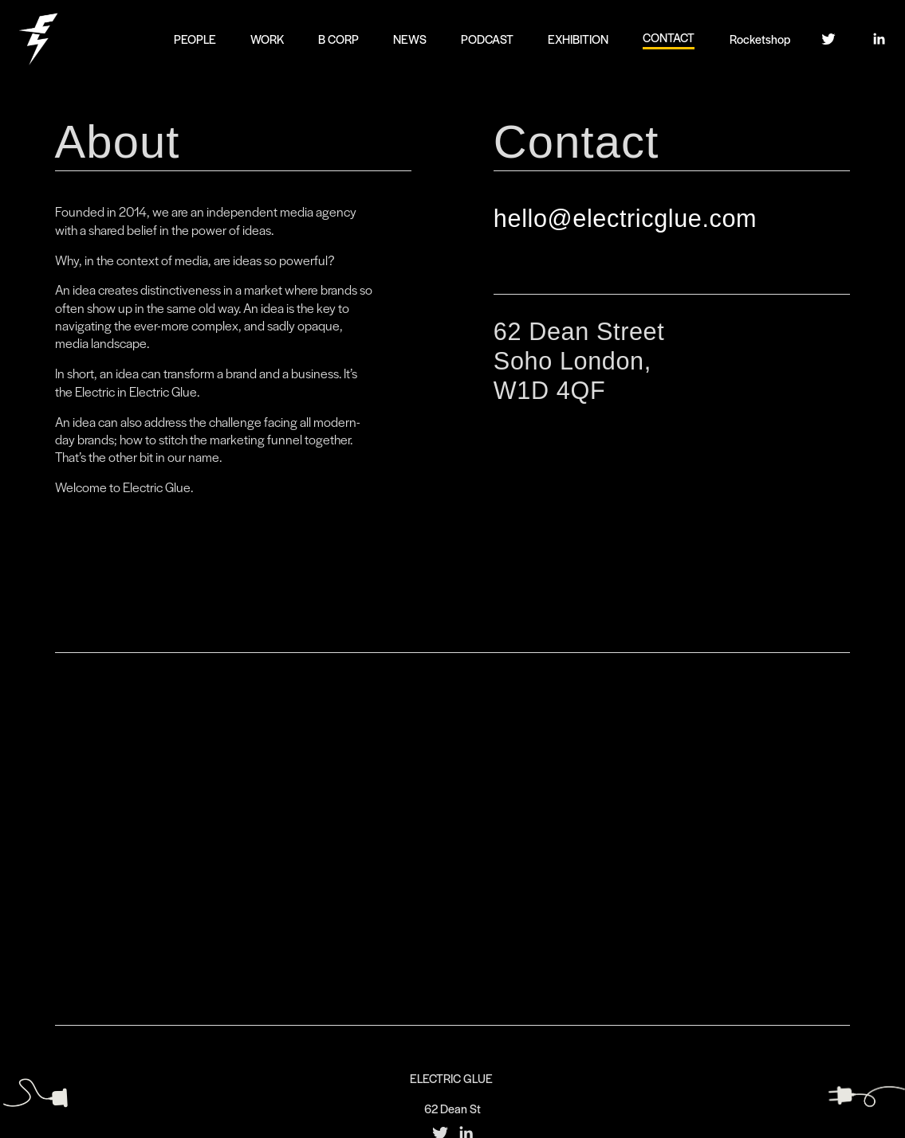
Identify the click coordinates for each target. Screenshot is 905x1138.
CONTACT (668, 37)
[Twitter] (828, 39)
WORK (267, 38)
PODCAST (487, 38)
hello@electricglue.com (625, 218)
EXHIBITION (578, 38)
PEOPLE (195, 38)
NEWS (410, 38)
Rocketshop (760, 38)
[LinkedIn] (879, 39)
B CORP (338, 38)
